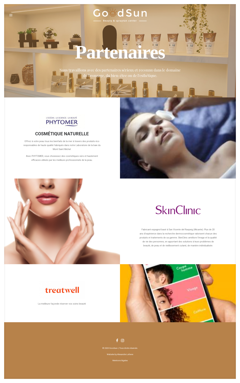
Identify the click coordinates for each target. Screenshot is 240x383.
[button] (11, 15)
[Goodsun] (120, 15)
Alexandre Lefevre (125, 354)
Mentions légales (120, 360)
